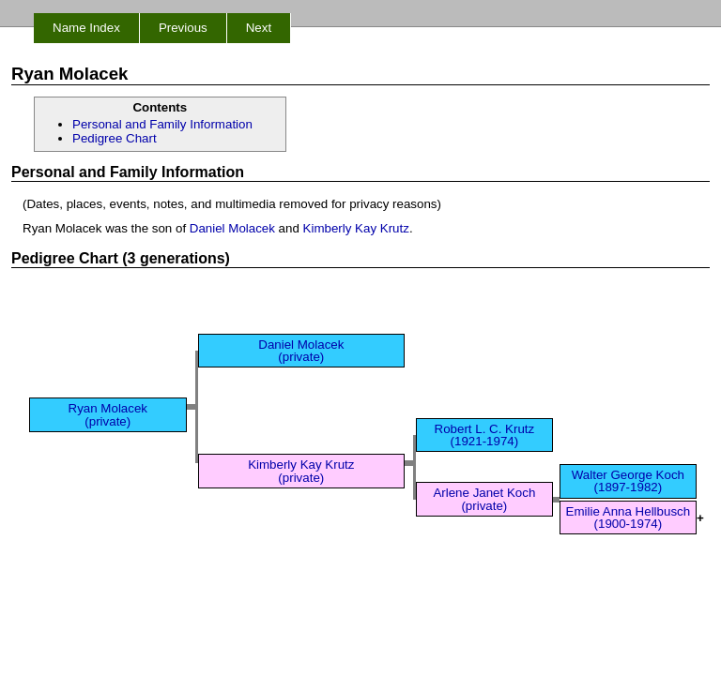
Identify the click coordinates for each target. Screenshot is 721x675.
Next (258, 28)
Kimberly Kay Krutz (356, 228)
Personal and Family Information (162, 124)
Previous (183, 28)
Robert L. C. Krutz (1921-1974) (485, 435)
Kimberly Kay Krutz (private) (301, 471)
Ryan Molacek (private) (108, 414)
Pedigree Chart (114, 138)
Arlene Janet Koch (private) (484, 499)
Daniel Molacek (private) (301, 351)
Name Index (86, 28)
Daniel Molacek (232, 228)
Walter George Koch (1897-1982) (628, 481)
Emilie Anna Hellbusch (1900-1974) (628, 517)
